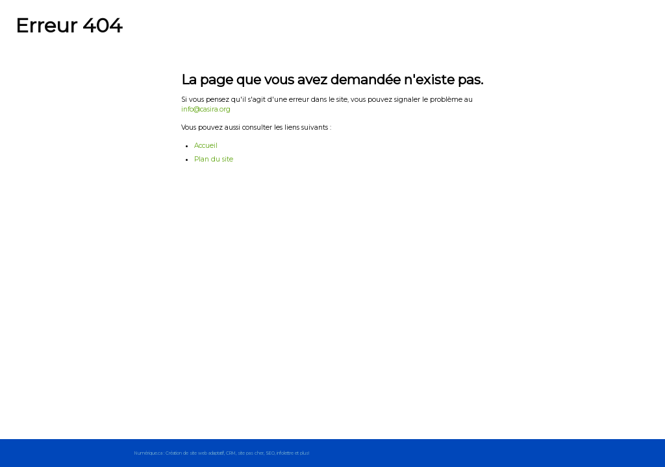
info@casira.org (206, 109)
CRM (231, 453)
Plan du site (213, 159)
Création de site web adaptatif (195, 453)
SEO (270, 453)
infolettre (285, 453)
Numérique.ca (148, 453)
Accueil (206, 145)
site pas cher (251, 453)
